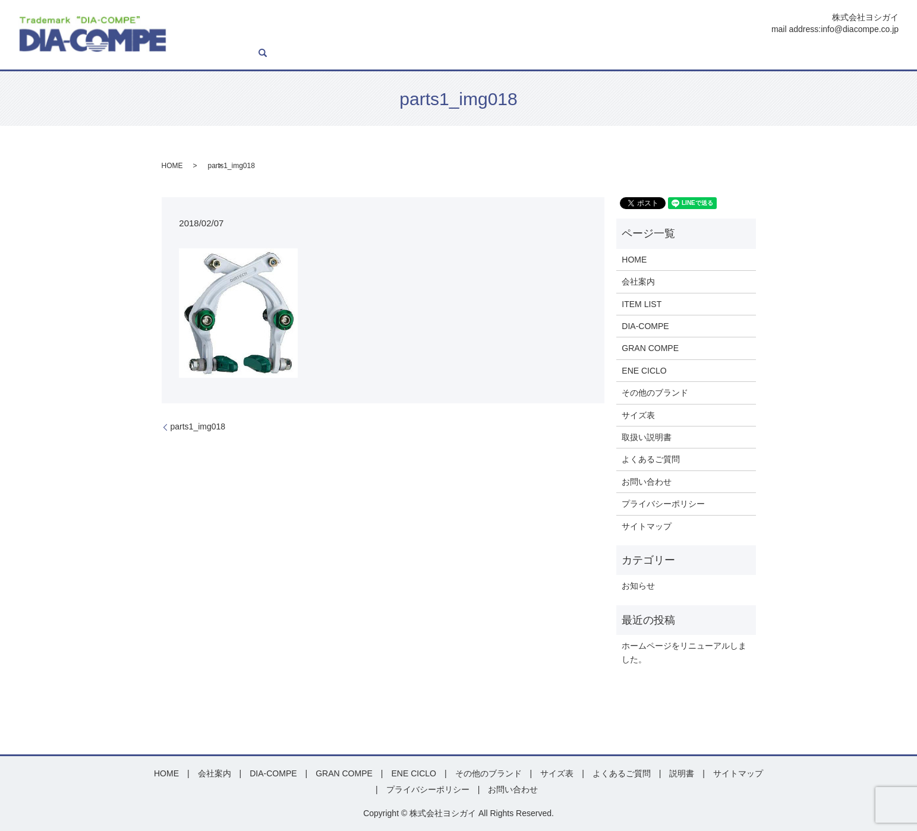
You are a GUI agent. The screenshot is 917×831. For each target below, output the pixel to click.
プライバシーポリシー (663, 503)
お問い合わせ (852, 53)
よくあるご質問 (789, 53)
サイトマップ (647, 526)
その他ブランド (648, 53)
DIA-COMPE (468, 53)
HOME (334, 53)
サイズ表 (702, 53)
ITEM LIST (417, 53)
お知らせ (638, 585)
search (890, 53)
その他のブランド (655, 392)
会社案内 (372, 53)
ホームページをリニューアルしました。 (684, 652)
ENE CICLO (588, 53)
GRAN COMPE (528, 53)
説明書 (739, 53)
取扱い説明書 (647, 437)
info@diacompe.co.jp (860, 29)
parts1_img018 (198, 426)
